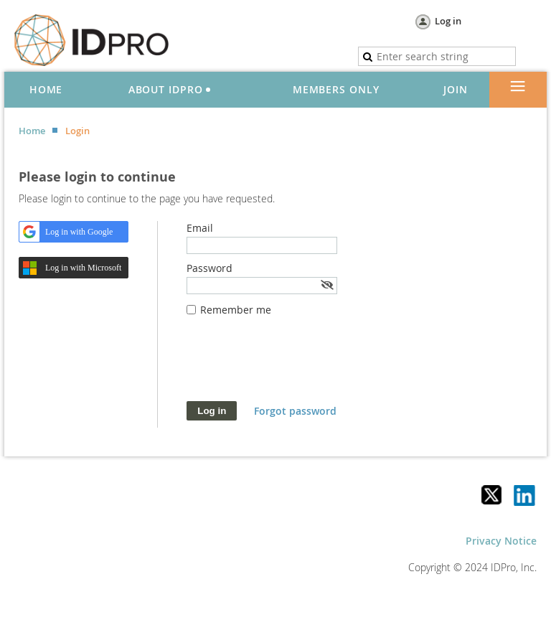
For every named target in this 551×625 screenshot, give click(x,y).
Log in (448, 20)
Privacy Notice (501, 541)
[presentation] (296, 366)
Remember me (235, 309)
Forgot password (295, 411)
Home (32, 130)
